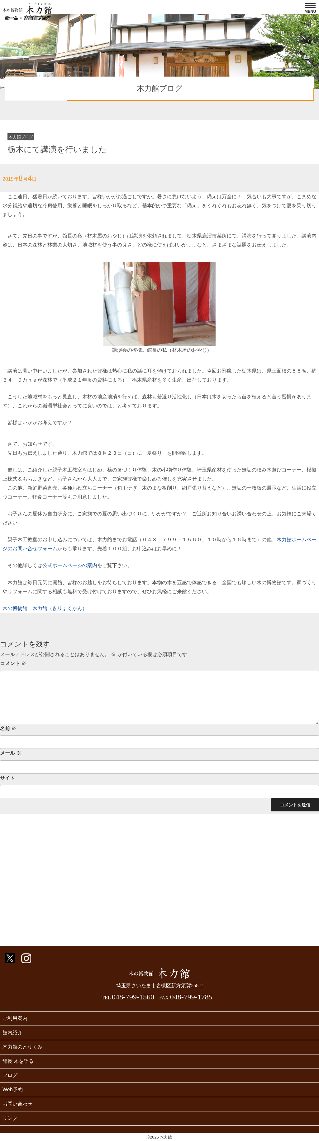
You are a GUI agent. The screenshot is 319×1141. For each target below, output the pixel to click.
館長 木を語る (18, 1061)
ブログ (9, 1075)
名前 (8, 728)
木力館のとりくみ (22, 1046)
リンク (9, 1118)
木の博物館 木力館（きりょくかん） (44, 608)
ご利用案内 (14, 1018)
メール (10, 753)
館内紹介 (12, 1032)
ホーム (11, 17)
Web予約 (12, 1089)
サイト (7, 778)
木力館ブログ (37, 17)
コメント (13, 663)
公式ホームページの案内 (69, 565)
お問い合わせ (17, 1103)
